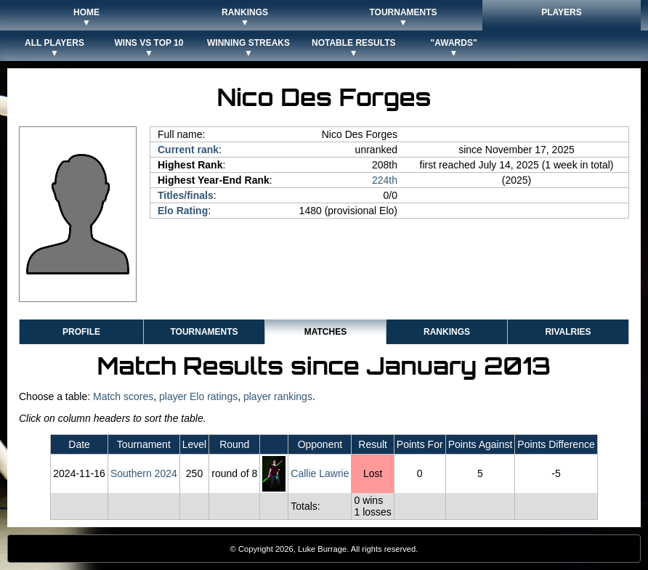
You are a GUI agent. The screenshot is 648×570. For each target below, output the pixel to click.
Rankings (447, 332)
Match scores (123, 396)
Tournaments (204, 332)
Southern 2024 (143, 473)
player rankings (277, 396)
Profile (81, 332)
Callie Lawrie (320, 473)
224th (384, 180)
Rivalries (568, 332)
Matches (325, 332)
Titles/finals (186, 195)
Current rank (188, 149)
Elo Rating (183, 210)
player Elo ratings (198, 396)
